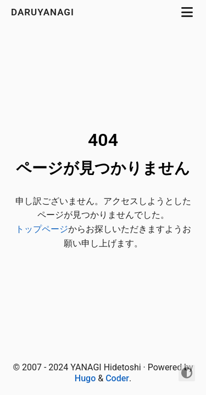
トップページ (41, 229)
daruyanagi (44, 12)
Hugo (85, 378)
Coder (117, 378)
